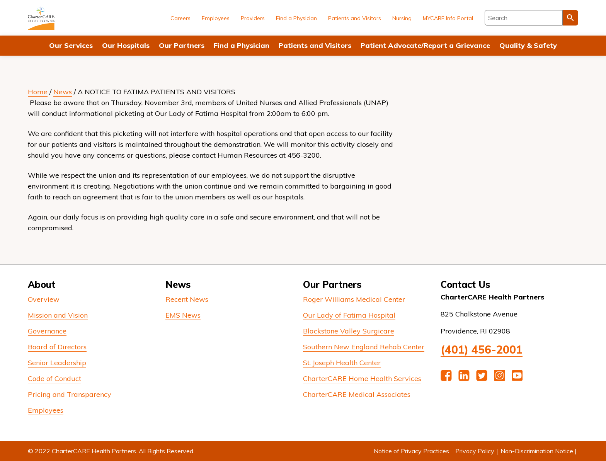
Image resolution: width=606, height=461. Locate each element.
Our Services (71, 45)
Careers (180, 18)
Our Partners (181, 45)
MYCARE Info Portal (448, 18)
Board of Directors (57, 346)
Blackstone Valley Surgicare (348, 331)
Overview (44, 299)
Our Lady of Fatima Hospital (349, 315)
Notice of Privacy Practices (411, 451)
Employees (216, 18)
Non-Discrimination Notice (536, 451)
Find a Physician (241, 45)
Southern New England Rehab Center (363, 346)
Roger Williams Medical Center (354, 299)
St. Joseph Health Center (342, 362)
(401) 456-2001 (482, 349)
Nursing (402, 18)
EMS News (183, 315)
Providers (253, 18)
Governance (47, 331)
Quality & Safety (528, 45)
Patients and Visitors (315, 45)
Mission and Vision (58, 315)
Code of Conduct (54, 378)
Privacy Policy (474, 451)
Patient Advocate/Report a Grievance (425, 45)
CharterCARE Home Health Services (362, 378)
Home (38, 91)
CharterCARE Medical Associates (356, 394)
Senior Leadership (57, 362)
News (62, 91)
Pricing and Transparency (69, 394)
